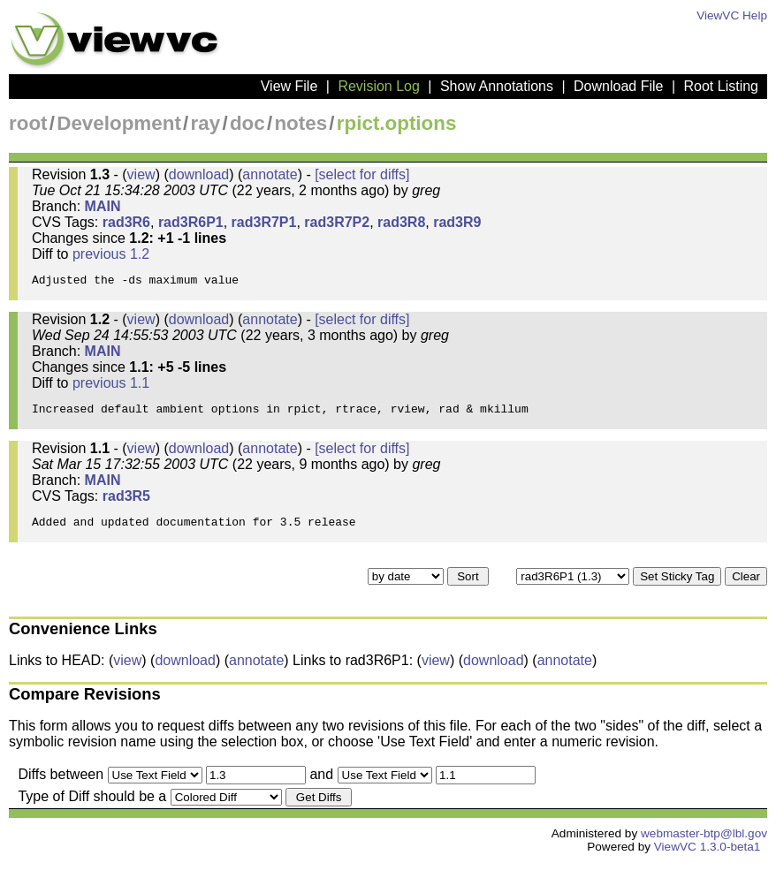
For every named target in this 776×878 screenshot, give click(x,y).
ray (206, 123)
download (199, 174)
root (28, 123)
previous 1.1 (110, 388)
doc (247, 123)
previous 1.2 (110, 253)
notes (300, 123)
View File (289, 86)
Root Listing (721, 86)
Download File (618, 86)
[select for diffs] (362, 174)
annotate (269, 174)
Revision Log (379, 86)
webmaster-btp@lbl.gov (704, 849)
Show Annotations (496, 86)
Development (119, 123)
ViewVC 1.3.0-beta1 (707, 862)
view (141, 174)
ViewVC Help (731, 15)
